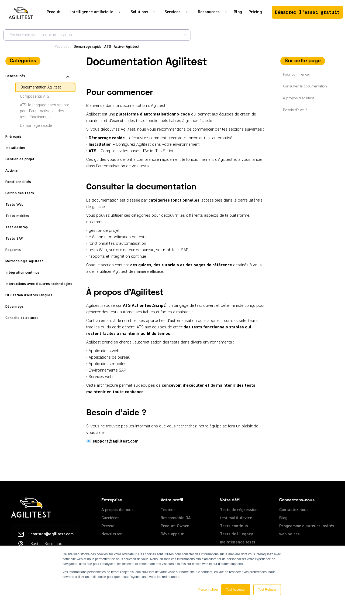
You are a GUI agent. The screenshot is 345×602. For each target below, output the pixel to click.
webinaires (289, 534)
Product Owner (175, 526)
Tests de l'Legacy (236, 534)
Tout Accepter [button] (236, 589)
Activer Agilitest (127, 47)
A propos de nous (117, 510)
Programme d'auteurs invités (306, 526)
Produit (54, 12)
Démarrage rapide (88, 47)
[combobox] (97, 35)
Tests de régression (239, 510)
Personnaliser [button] (208, 589)
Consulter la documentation (305, 86)
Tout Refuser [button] (267, 589)
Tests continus (234, 526)
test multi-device (236, 518)
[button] (94, 12)
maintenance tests (237, 542)
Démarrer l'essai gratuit (307, 12)
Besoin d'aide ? (295, 110)
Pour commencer (296, 74)
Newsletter (111, 534)
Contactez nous (294, 510)
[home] (20, 12)
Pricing (255, 12)
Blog (238, 12)
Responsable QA (176, 518)
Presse (107, 526)
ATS (107, 47)
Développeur (172, 534)
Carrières (110, 518)
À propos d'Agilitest (298, 98)
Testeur (168, 510)
